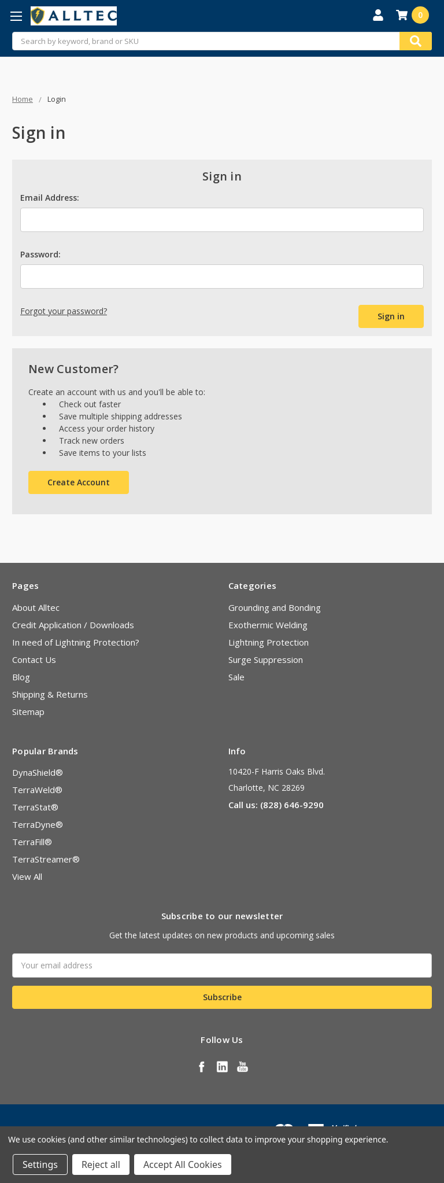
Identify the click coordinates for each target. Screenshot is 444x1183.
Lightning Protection (268, 642)
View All (27, 876)
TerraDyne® (37, 824)
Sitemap (28, 711)
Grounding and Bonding (274, 607)
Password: (40, 254)
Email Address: (49, 197)
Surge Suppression (265, 659)
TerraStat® (35, 807)
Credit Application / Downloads (73, 625)
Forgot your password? (63, 310)
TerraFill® (32, 841)
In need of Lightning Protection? (75, 642)
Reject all (101, 1164)
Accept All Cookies (182, 1164)
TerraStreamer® (46, 859)
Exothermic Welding (268, 625)
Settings (40, 1164)
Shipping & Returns (50, 694)
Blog (21, 677)
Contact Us (34, 659)
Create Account (78, 482)
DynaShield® (37, 772)
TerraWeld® (37, 789)
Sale (236, 677)
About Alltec (36, 607)
